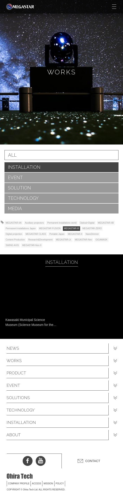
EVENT (15, 177)
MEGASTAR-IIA (14, 223)
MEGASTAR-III (71, 228)
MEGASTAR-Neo (83, 239)
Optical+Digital (87, 223)
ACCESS (36, 483)
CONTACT (92, 461)
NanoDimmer (92, 234)
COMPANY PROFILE (18, 483)
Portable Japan (56, 234)
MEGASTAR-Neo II (31, 245)
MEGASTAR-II (75, 234)
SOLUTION (19, 188)
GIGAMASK (101, 239)
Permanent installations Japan (21, 228)
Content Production (15, 239)
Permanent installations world (62, 223)
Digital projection (14, 234)
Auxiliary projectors (34, 223)
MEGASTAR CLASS (36, 234)
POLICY (60, 483)
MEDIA (15, 208)
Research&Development (40, 239)
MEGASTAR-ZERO (92, 228)
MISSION (48, 483)
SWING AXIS (12, 245)
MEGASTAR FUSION (50, 228)
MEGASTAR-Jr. (63, 239)
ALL (12, 155)
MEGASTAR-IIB (106, 223)
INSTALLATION (24, 167)
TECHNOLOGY (23, 198)
